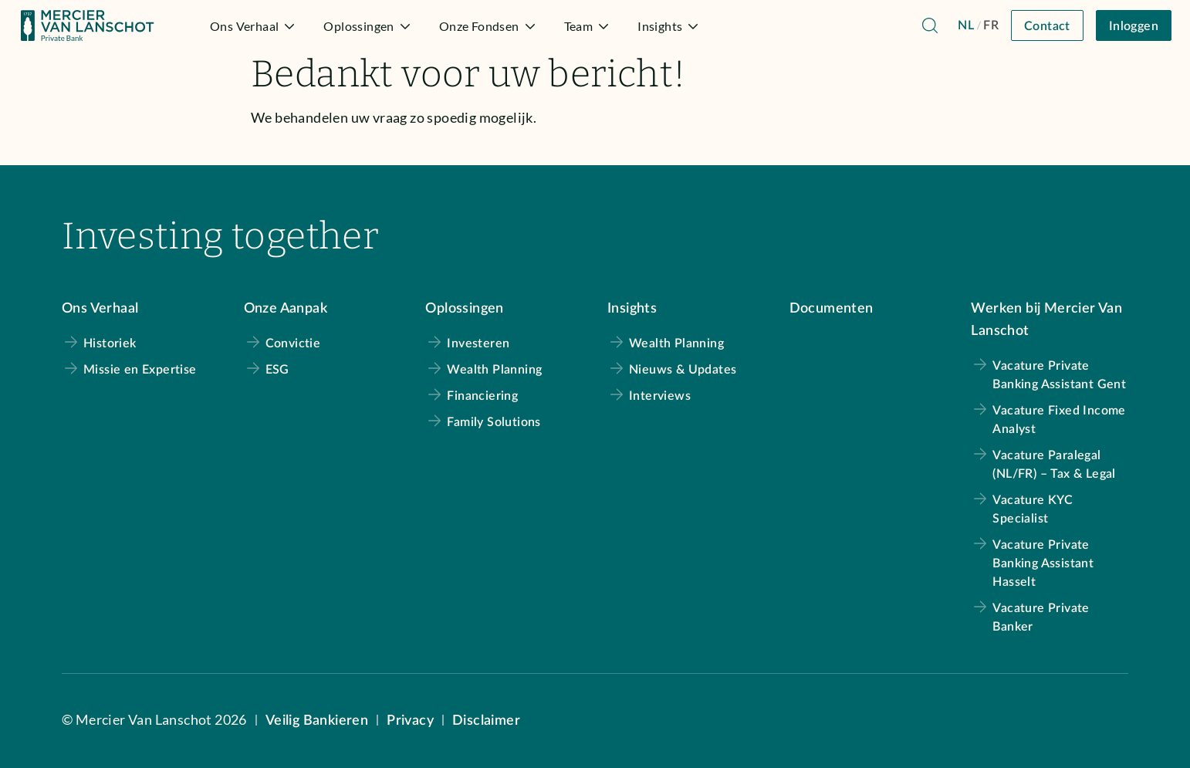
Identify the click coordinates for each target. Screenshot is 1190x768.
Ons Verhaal (254, 26)
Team (589, 26)
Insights (669, 26)
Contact (1047, 26)
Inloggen (1133, 26)
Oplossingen (368, 26)
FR (991, 25)
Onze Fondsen (489, 26)
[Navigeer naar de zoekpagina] (930, 25)
